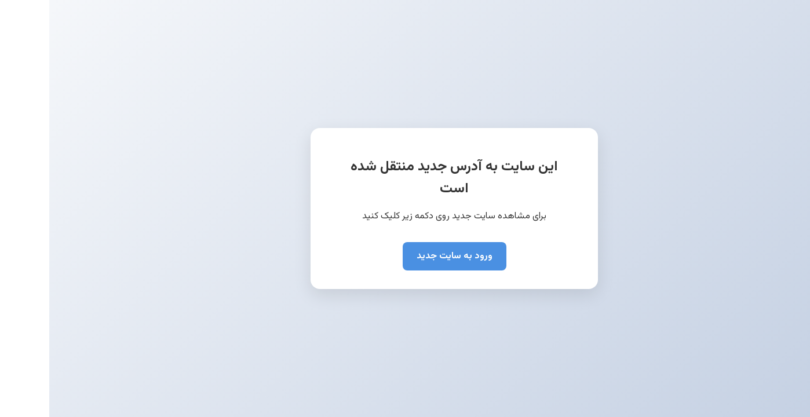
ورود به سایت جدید (405, 256)
